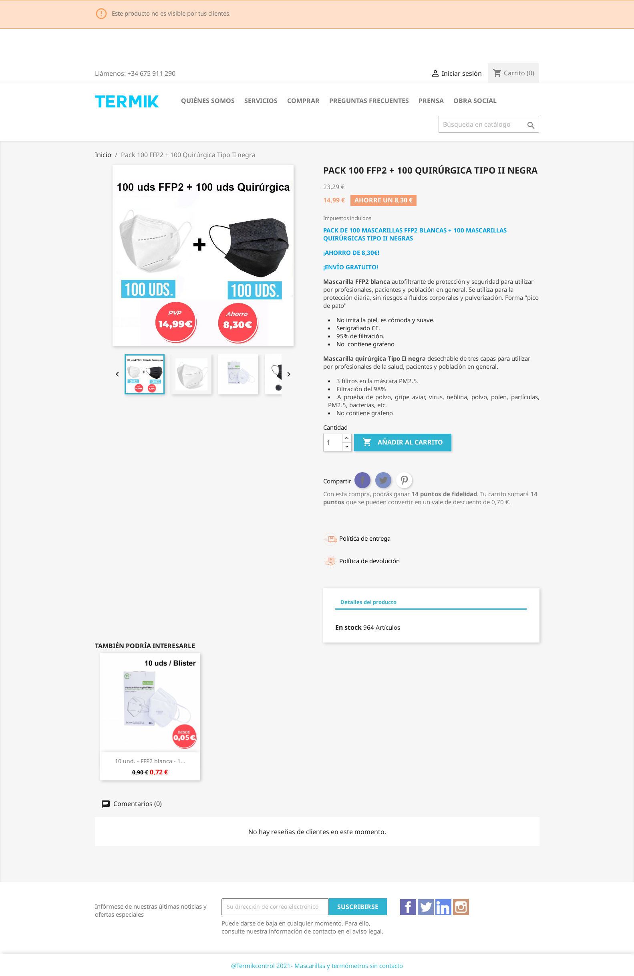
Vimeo (443, 907)
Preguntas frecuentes (369, 100)
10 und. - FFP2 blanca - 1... (150, 761)
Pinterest (404, 480)
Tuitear (383, 480)
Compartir (362, 480)
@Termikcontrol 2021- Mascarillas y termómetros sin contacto (317, 966)
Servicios (261, 100)
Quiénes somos (208, 100)
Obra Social (475, 100)
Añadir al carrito (402, 442)
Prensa (431, 100)
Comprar (303, 100)
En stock (348, 627)
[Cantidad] (332, 442)
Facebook (408, 907)
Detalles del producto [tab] (368, 602)
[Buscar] (489, 124)
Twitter (426, 907)
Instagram (461, 907)
